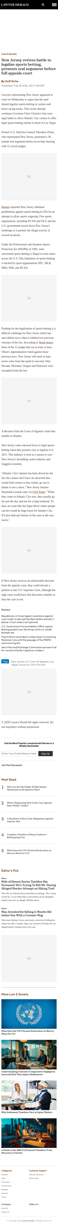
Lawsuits (4, 1193)
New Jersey (17, 661)
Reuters (5, 207)
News (4, 878)
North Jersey (46, 342)
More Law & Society (14, 994)
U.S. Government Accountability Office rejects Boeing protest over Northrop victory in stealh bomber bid (27, 629)
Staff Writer (12, 81)
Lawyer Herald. (28, 1221)
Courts (3, 1197)
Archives (4, 1175)
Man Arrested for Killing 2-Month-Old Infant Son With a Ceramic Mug (26, 913)
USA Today (38, 492)
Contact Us (5, 1212)
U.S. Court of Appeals (37, 661)
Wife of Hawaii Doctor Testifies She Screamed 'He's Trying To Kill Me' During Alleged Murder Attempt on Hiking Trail (28, 885)
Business (4, 1190)
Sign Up (45, 753)
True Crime (5, 1182)
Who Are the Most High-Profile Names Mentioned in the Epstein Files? (27, 788)
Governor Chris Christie (32, 664)
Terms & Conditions (36, 1175)
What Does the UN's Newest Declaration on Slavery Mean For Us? (29, 852)
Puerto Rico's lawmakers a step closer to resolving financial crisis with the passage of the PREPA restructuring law (28, 640)
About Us (4, 1208)
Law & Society (9, 53)
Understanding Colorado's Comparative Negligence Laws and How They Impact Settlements (28, 1073)
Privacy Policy (34, 1178)
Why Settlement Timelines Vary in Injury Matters (26, 1112)
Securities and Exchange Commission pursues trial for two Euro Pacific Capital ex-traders (28, 649)
